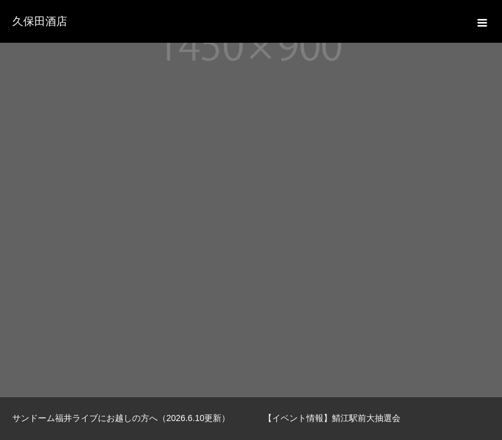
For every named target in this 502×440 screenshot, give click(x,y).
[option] (125, 418)
